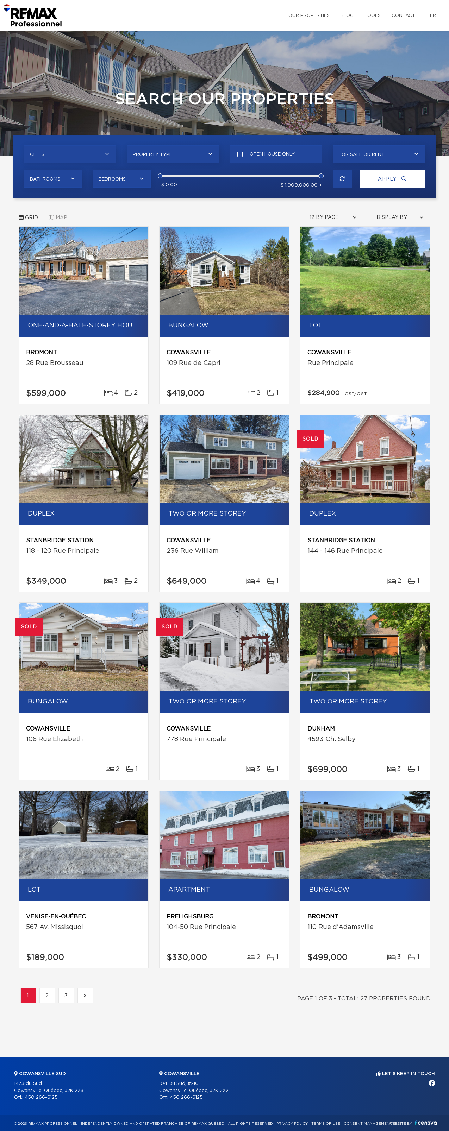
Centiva (425, 1122)
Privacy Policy (292, 1123)
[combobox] (70, 154)
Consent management (368, 1123)
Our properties (309, 15)
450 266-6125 (41, 1097)
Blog (347, 15)
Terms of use (325, 1123)
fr (433, 15)
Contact (403, 15)
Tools (372, 15)
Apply (392, 179)
